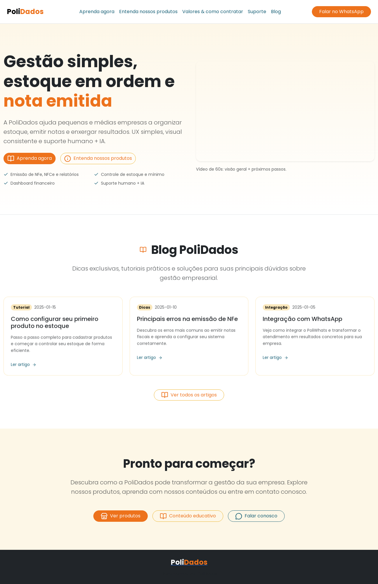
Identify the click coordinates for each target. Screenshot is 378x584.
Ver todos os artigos (189, 395)
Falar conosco (256, 516)
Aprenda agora (96, 11)
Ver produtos (120, 516)
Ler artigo (23, 365)
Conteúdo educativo (188, 516)
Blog (276, 11)
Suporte (257, 11)
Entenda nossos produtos (148, 11)
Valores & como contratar (212, 11)
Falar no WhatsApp (341, 11)
